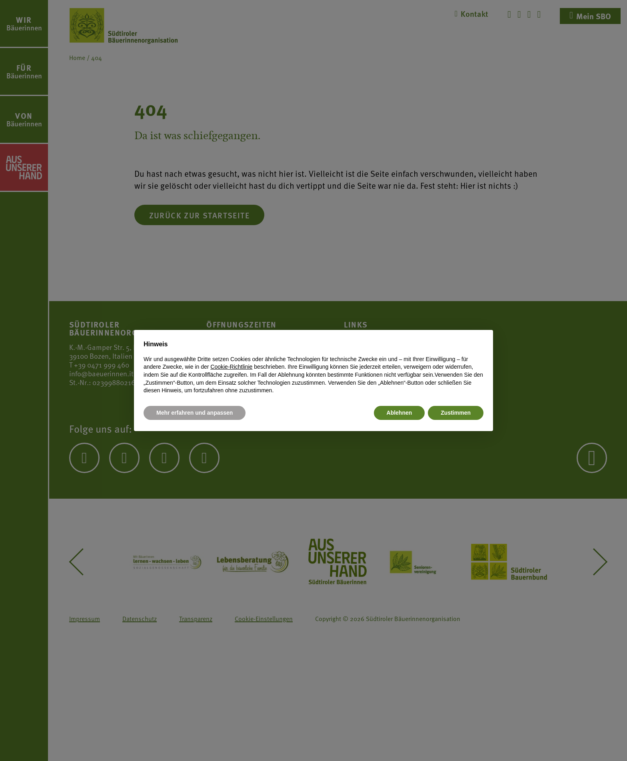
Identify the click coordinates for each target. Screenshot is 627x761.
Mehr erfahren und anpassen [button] (194, 412)
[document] (313, 367)
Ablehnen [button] (399, 412)
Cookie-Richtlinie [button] (231, 367)
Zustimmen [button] (456, 412)
